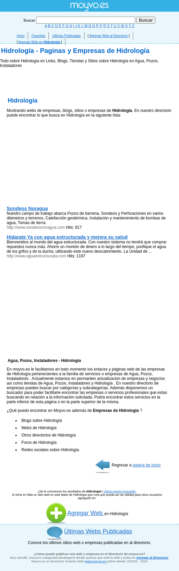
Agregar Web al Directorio (109, 36)
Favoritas (38, 36)
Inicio (20, 36)
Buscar (80, 20)
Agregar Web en (39, 42)
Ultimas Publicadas (66, 36)
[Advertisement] (89, 113)
